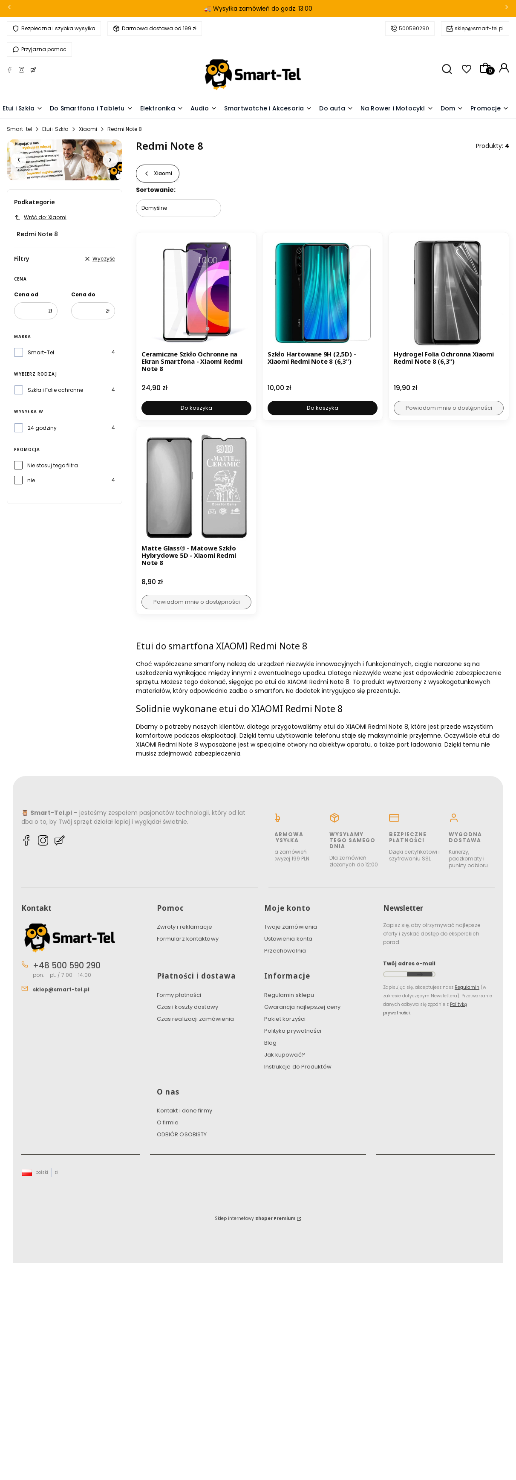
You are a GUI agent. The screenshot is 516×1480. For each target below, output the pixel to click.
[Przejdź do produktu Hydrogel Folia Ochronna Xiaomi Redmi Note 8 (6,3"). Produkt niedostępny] (449, 292)
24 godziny (42, 428)
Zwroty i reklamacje (184, 927)
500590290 (414, 28)
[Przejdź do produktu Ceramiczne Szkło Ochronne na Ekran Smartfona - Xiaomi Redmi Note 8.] (196, 292)
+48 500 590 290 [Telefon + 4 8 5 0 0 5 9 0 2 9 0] (67, 965)
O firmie (168, 1122)
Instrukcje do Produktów (298, 1067)
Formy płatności (179, 995)
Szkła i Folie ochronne (55, 390)
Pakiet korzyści (285, 1019)
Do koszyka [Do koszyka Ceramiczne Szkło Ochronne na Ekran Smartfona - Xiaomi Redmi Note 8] (196, 408)
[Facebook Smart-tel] (9, 71)
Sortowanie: (156, 189)
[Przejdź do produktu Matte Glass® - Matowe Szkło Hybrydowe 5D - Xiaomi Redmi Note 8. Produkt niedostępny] (196, 487)
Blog (270, 1043)
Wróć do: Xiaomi (40, 217)
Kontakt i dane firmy (184, 1110)
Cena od (26, 294)
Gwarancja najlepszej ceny (302, 1007)
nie (31, 480)
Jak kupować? (284, 1055)
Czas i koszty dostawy (187, 1007)
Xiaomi (88, 129)
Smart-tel (19, 129)
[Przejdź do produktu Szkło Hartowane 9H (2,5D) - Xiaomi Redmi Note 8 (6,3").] (323, 292)
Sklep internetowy (255, 1218)
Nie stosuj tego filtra (52, 465)
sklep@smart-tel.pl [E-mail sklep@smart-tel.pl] (61, 989)
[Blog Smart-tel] (33, 71)
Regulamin (467, 987)
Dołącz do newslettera (419, 974)
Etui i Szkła (55, 129)
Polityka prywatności (293, 1031)
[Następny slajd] (110, 160)
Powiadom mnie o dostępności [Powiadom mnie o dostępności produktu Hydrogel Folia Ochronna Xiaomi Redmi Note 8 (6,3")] (448, 408)
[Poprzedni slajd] (18, 160)
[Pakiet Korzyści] (64, 159)
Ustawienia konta (288, 939)
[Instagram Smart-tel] (21, 71)
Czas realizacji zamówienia (195, 1019)
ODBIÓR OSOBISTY (182, 1134)
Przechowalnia (285, 951)
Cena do (83, 294)
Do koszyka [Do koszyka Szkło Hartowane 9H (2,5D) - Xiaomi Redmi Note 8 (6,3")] (322, 408)
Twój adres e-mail (409, 963)
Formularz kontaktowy (188, 939)
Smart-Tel (41, 352)
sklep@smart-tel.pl (479, 28)
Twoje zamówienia (290, 927)
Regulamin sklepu (289, 995)
